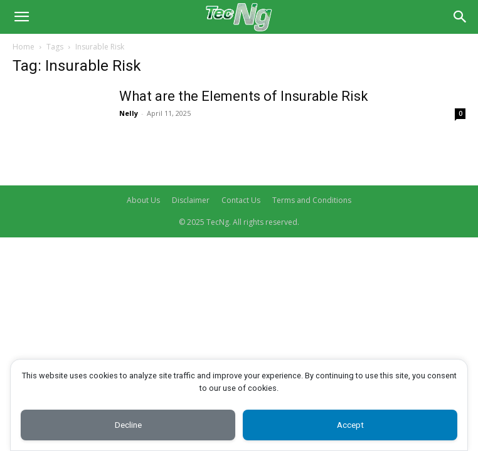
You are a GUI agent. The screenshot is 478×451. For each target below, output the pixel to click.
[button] (21, 17)
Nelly (128, 113)
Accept (350, 425)
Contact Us (240, 200)
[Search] (460, 17)
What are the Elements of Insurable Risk (243, 96)
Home (24, 46)
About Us (143, 200)
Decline (128, 425)
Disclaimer (191, 200)
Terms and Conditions (311, 200)
